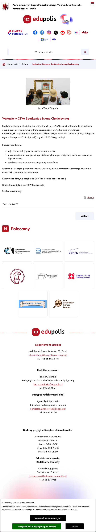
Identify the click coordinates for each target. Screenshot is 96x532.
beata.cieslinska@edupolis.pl (48, 384)
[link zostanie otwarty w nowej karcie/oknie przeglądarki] (18, 32)
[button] (48, 104)
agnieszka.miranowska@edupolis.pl (48, 408)
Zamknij (75, 526)
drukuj (90, 197)
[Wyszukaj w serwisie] (45, 52)
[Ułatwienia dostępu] (54, 39)
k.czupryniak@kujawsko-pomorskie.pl (48, 476)
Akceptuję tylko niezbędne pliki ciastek (36, 526)
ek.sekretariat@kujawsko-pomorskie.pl (48, 355)
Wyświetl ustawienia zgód (48, 518)
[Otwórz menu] (92, 4)
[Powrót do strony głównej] (3, 64)
